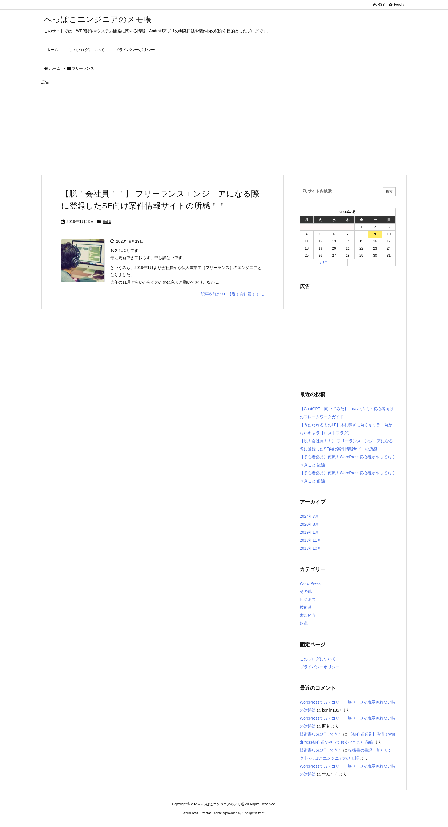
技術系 (306, 607)
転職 (107, 221)
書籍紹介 (308, 615)
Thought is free (253, 813)
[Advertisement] (212, 128)
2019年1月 (309, 532)
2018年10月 (310, 548)
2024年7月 (309, 516)
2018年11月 (310, 540)
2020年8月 (309, 524)
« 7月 (324, 263)
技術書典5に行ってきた (321, 734)
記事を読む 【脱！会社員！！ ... (232, 294)
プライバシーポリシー (320, 667)
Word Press (310, 583)
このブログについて (318, 659)
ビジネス (308, 599)
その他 (306, 591)
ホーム (54, 68)
